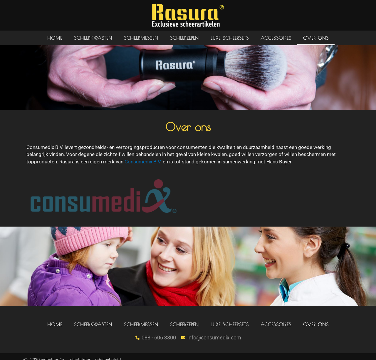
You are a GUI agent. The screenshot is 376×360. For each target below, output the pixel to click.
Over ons (316, 38)
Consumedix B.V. (143, 162)
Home (54, 38)
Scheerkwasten (93, 38)
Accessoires (276, 38)
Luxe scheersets (230, 38)
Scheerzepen (184, 38)
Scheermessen (141, 38)
